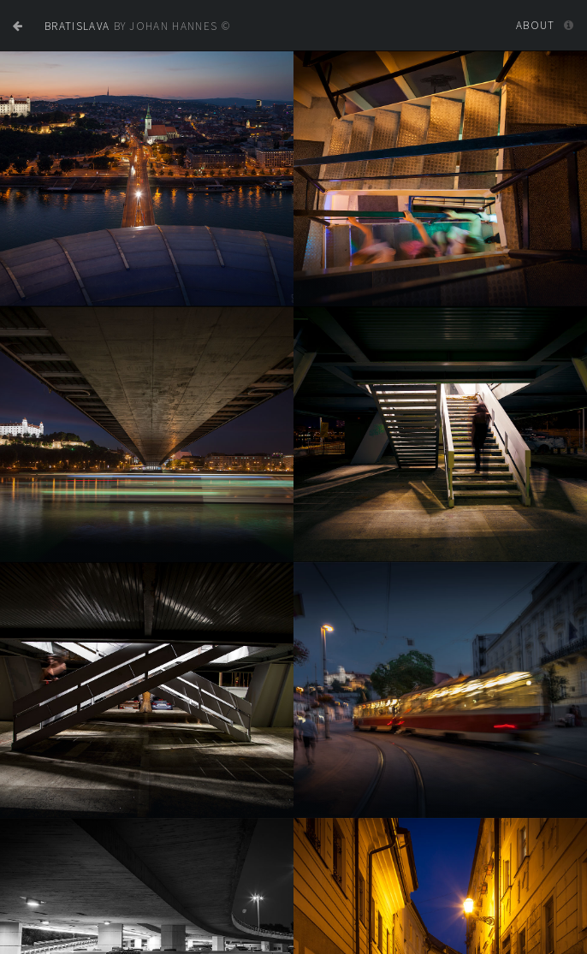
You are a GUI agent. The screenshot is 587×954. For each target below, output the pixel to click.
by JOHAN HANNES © (137, 26)
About (535, 25)
